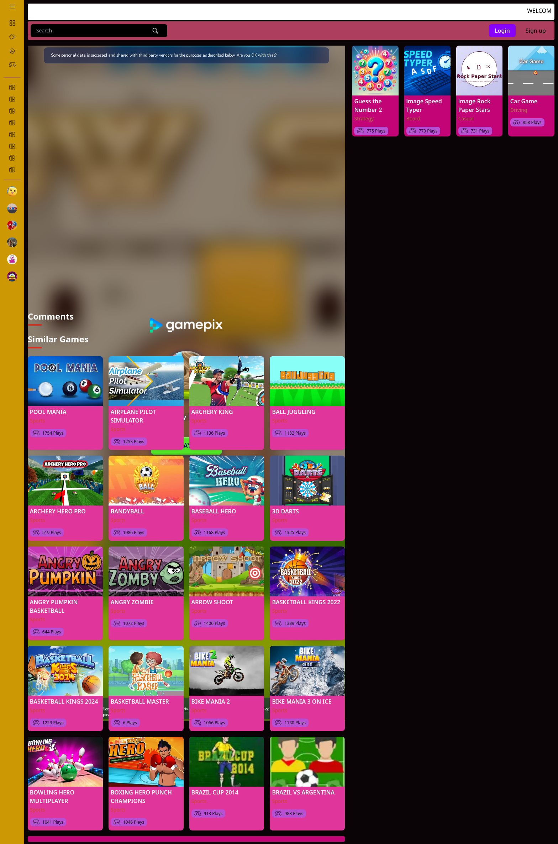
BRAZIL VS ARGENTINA (303, 789)
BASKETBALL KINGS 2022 (306, 599)
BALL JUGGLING (293, 409)
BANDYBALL (127, 508)
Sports (37, 417)
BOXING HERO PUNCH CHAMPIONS (141, 793)
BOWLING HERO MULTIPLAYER (52, 793)
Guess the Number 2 (368, 105)
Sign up (536, 31)
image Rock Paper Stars (474, 105)
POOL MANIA (48, 409)
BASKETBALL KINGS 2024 (64, 698)
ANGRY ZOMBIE (132, 599)
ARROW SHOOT (212, 599)
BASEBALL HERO (213, 508)
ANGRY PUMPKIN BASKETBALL (54, 603)
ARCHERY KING (212, 409)
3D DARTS (285, 508)
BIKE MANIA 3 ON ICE (301, 698)
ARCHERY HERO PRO (58, 508)
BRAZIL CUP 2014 (214, 789)
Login (502, 31)
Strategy (364, 118)
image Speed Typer (424, 105)
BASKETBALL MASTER (140, 698)
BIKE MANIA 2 (210, 698)
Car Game (523, 101)
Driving (518, 110)
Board (413, 118)
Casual (466, 118)
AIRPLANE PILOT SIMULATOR (133, 413)
